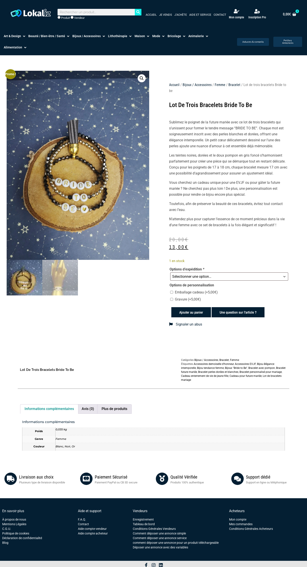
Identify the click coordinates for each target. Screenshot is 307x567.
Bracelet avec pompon (261, 368)
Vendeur (78, 17)
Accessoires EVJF (245, 364)
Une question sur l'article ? (238, 312)
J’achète (180, 14)
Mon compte (236, 17)
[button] (15, 36)
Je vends (165, 14)
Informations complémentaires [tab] (49, 409)
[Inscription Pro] (257, 11)
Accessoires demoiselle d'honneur (214, 364)
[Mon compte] (236, 11)
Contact (220, 14)
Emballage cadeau (196, 292)
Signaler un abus (185, 324)
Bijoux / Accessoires (197, 85)
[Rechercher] (138, 12)
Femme (220, 85)
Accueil (151, 14)
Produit (64, 17)
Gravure (188, 299)
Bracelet (234, 85)
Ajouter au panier (191, 312)
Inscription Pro (257, 17)
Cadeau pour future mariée (246, 375)
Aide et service (200, 14)
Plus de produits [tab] (114, 409)
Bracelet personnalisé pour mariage (260, 372)
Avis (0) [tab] (88, 409)
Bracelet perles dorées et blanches (218, 372)
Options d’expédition (187, 269)
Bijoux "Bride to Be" (236, 368)
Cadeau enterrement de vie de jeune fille (204, 375)
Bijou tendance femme (210, 368)
